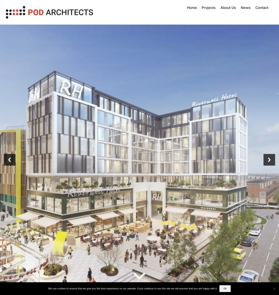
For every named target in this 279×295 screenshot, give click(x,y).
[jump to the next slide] (269, 160)
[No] (274, 289)
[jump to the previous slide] (10, 160)
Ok (225, 288)
